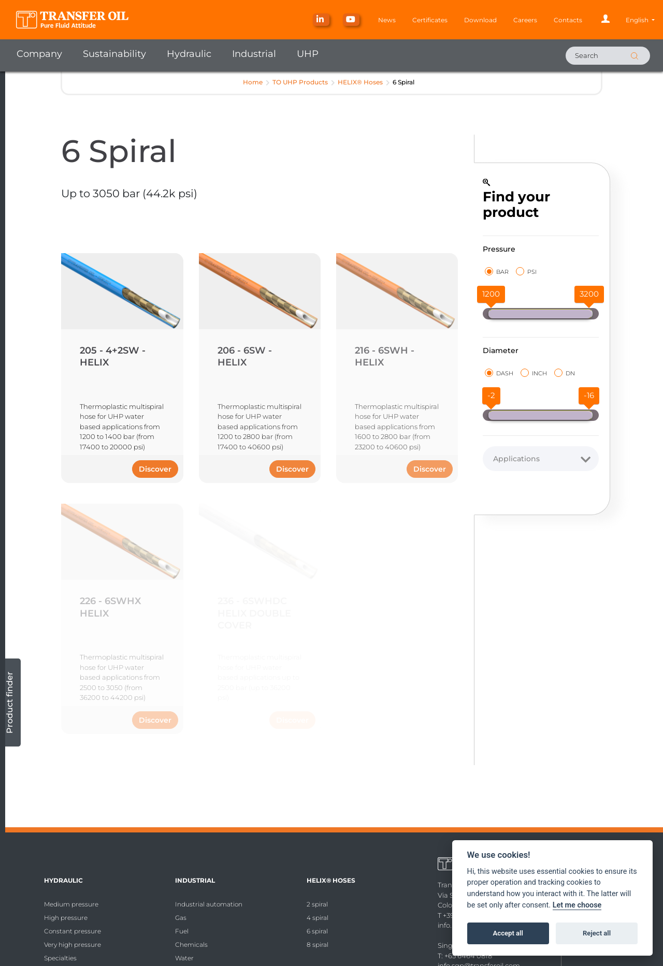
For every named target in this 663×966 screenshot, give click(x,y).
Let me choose (577, 905)
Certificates (430, 20)
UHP (308, 54)
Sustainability (114, 54)
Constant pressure (72, 931)
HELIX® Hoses (360, 82)
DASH (499, 373)
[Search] (608, 56)
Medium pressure (71, 904)
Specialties (60, 958)
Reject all (597, 933)
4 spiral (317, 917)
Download (480, 20)
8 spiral (317, 944)
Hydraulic (189, 54)
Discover (155, 469)
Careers (525, 20)
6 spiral (317, 931)
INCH (534, 373)
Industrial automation (208, 904)
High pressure (66, 917)
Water (184, 958)
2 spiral (317, 904)
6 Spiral (403, 82)
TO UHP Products (300, 82)
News (387, 20)
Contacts (568, 20)
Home (253, 82)
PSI (526, 271)
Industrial (254, 54)
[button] (640, 20)
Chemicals (191, 944)
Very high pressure (72, 944)
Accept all (508, 933)
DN (564, 373)
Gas (180, 917)
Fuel (182, 931)
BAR (497, 271)
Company (39, 54)
